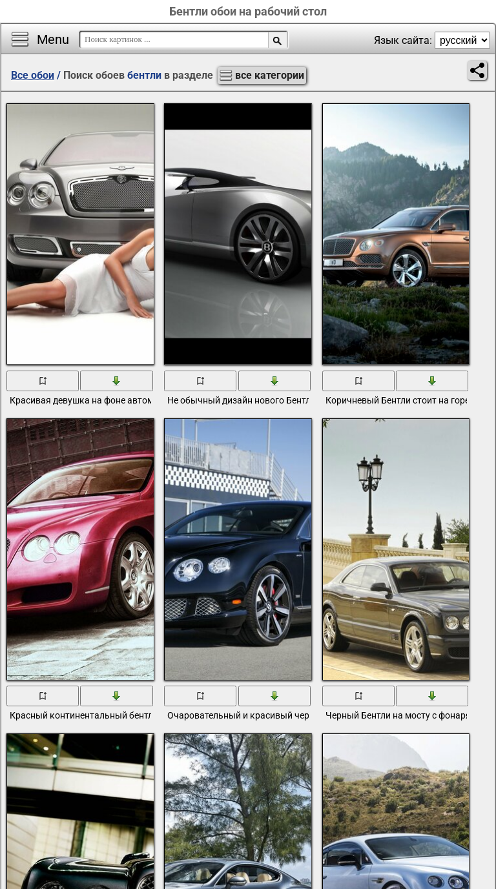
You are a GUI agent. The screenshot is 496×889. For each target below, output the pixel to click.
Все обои (32, 75)
